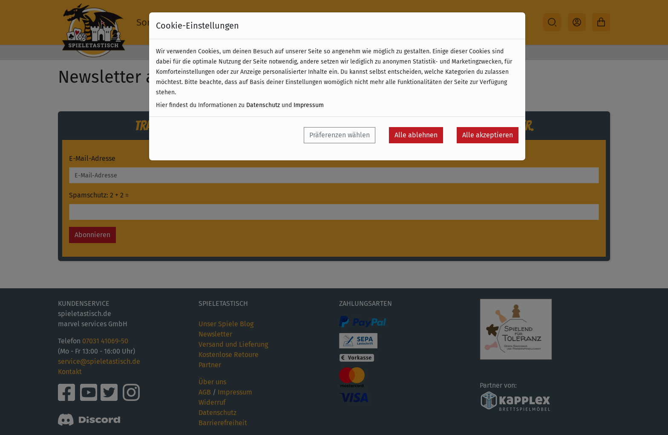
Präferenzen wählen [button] (339, 135)
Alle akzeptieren (487, 135)
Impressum (309, 105)
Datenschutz (263, 105)
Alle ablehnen (416, 135)
